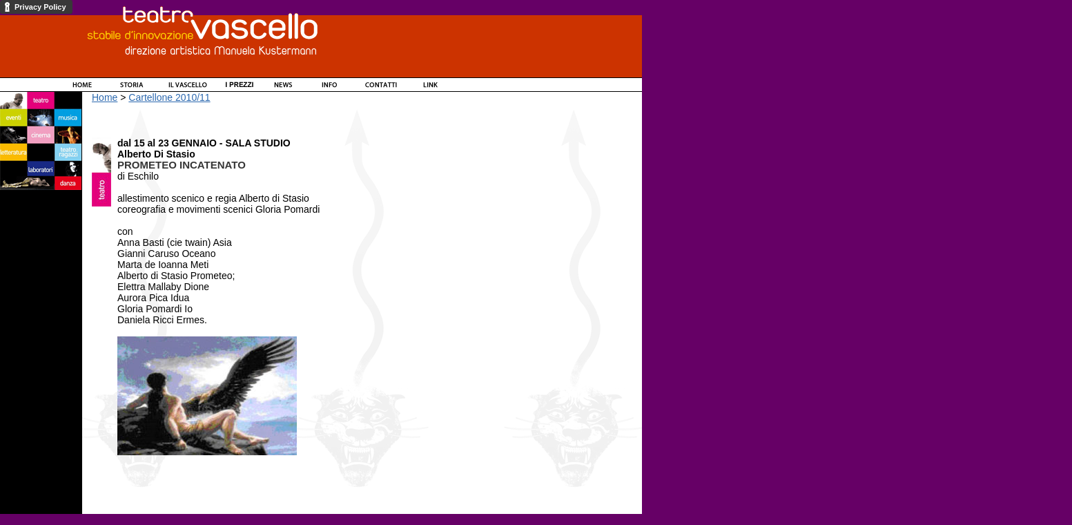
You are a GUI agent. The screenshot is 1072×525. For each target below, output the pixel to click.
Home (104, 97)
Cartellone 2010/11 (169, 97)
